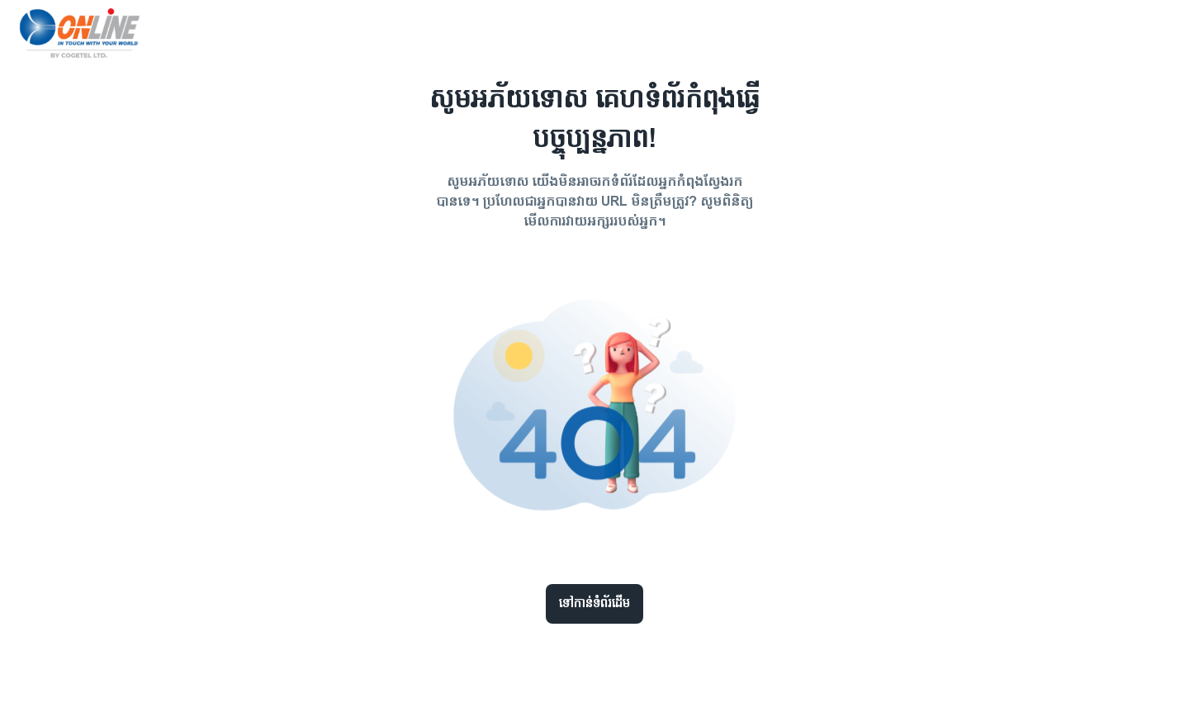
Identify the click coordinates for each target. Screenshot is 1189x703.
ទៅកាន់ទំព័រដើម (594, 604)
